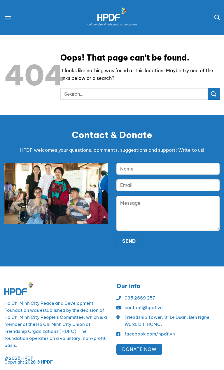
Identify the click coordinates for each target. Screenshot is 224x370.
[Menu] (8, 17)
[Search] (217, 17)
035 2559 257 (140, 298)
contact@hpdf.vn (144, 307)
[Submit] (214, 93)
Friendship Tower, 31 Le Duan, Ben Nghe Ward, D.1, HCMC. (167, 320)
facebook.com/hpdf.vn (150, 334)
